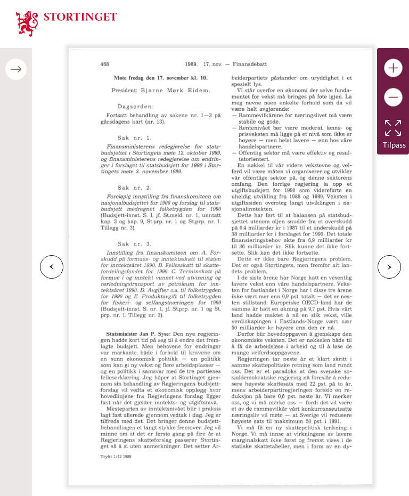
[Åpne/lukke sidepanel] (16, 69)
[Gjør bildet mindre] (393, 97)
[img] (66, 23)
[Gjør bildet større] (393, 68)
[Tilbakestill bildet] (393, 128)
